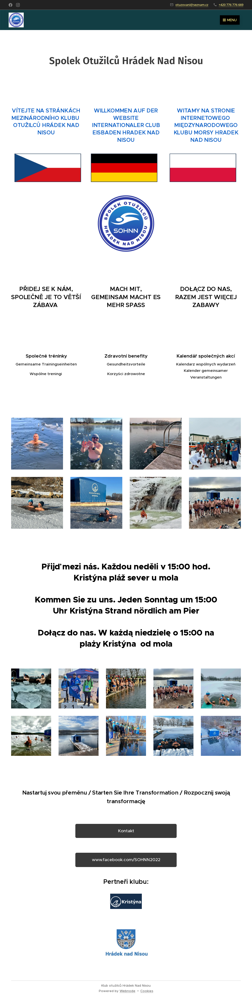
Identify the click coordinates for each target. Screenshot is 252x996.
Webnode (127, 991)
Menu (230, 20)
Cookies (146, 991)
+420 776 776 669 (231, 4)
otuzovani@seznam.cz (191, 4)
